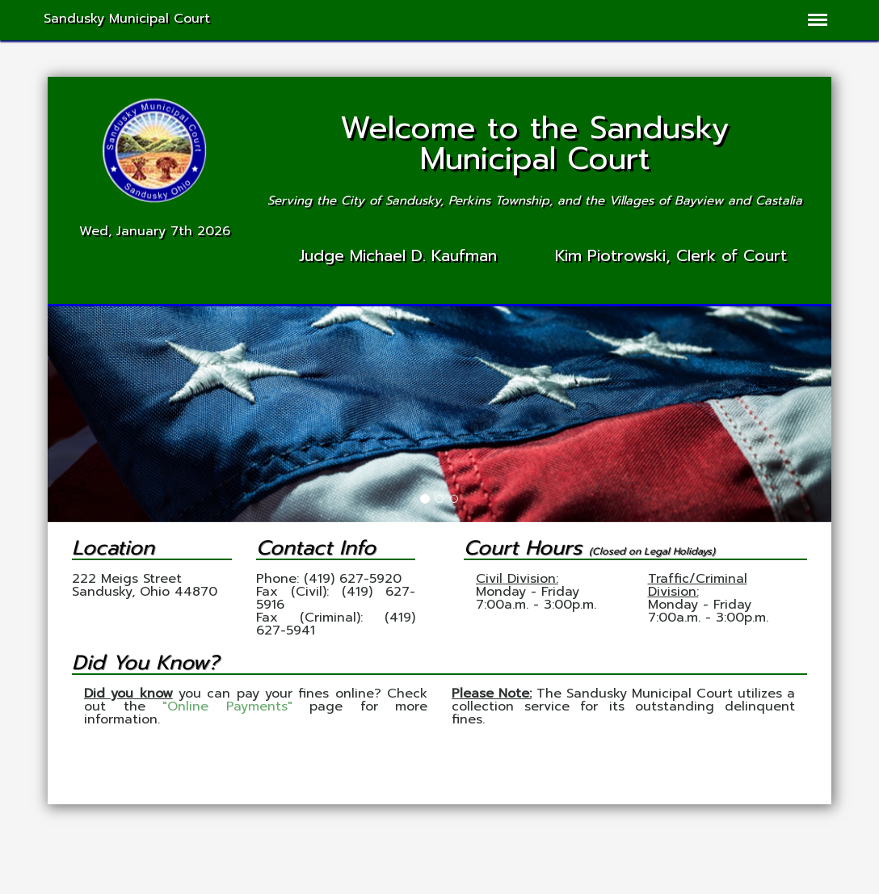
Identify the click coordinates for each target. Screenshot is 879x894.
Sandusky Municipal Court (127, 18)
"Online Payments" (227, 706)
